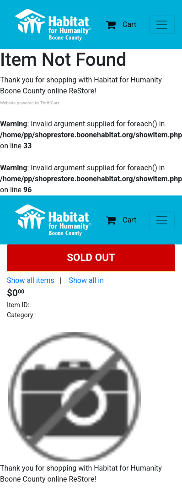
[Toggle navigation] (162, 25)
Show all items (30, 280)
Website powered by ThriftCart (29, 102)
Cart (121, 24)
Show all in (86, 280)
